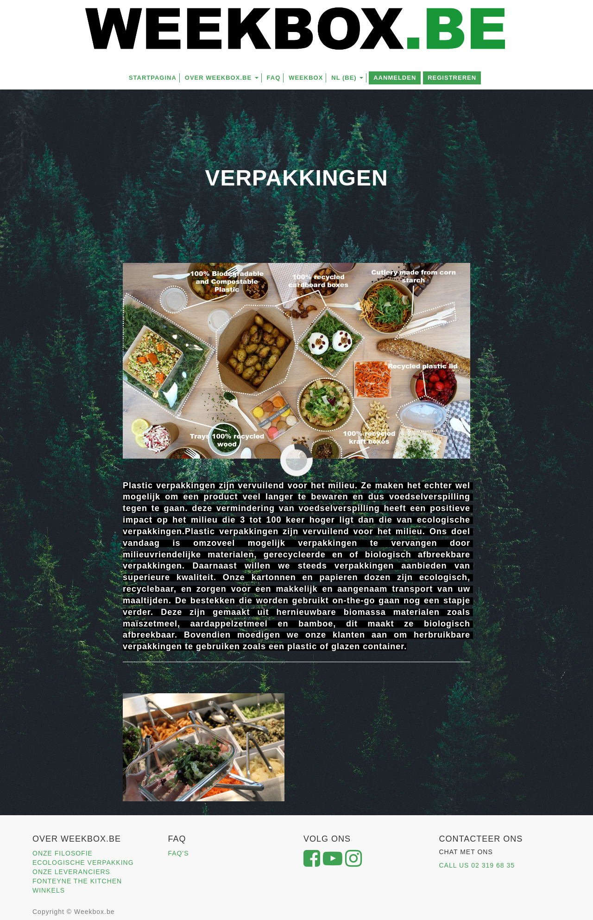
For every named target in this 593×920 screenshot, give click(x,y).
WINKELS (48, 890)
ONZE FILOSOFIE (62, 853)
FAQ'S (178, 853)
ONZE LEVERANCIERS (71, 871)
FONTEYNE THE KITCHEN (77, 881)
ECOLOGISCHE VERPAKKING (83, 862)
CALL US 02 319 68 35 (477, 865)
